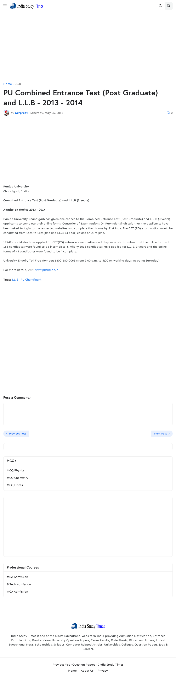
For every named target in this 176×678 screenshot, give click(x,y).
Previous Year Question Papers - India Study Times (88, 664)
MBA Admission (17, 577)
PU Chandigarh (31, 279)
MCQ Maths (15, 485)
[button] (5, 6)
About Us (87, 670)
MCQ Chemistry (17, 478)
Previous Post (17, 433)
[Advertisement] (88, 47)
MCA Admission (17, 591)
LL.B (18, 84)
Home (7, 84)
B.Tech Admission (19, 584)
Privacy (103, 670)
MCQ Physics (15, 470)
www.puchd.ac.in (46, 270)
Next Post (160, 433)
